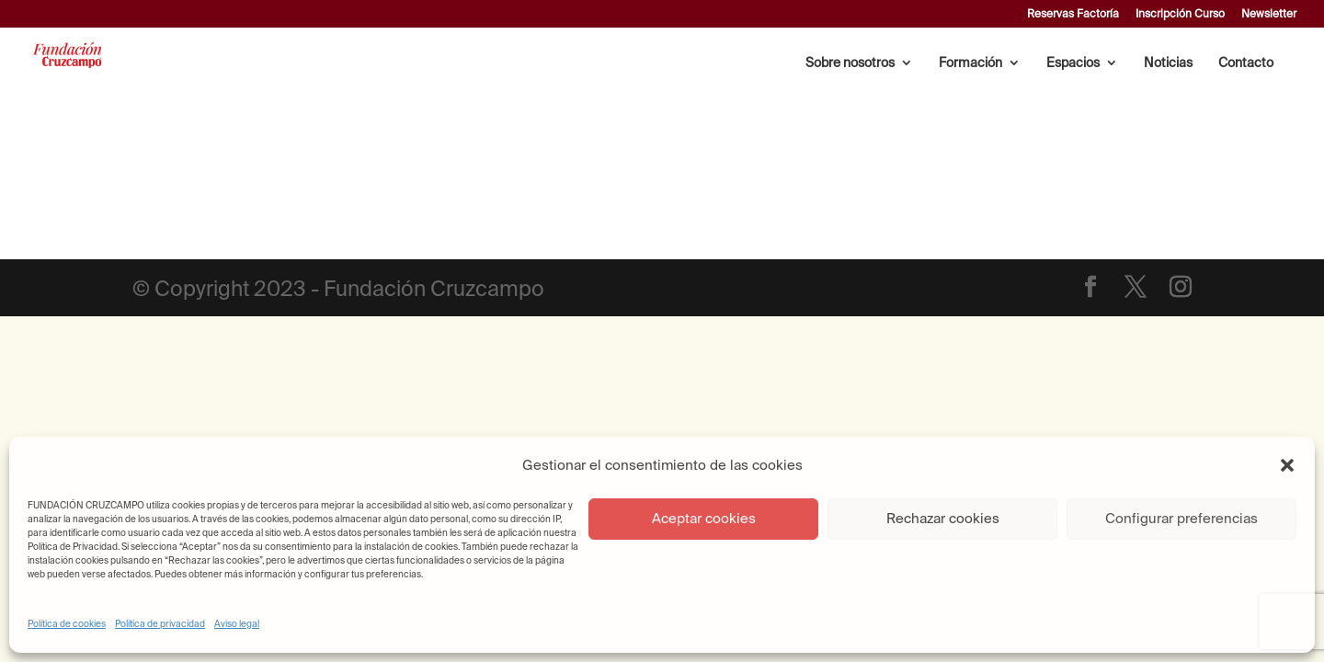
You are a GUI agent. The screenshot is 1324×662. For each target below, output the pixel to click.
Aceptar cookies (704, 518)
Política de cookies (67, 624)
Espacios (1073, 63)
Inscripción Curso (1180, 13)
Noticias (1168, 63)
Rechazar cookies (942, 518)
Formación (970, 63)
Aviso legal (236, 624)
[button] (1287, 465)
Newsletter (1268, 13)
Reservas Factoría (1073, 13)
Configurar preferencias (1181, 518)
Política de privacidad (160, 624)
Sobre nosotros (850, 63)
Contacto (1245, 63)
